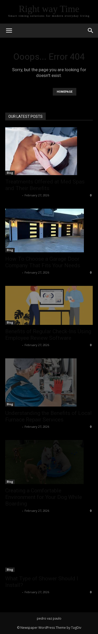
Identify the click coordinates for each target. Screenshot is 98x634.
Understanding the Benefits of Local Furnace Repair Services (48, 416)
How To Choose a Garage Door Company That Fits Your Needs (42, 262)
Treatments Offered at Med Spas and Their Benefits (45, 185)
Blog (10, 173)
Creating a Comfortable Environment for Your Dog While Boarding (43, 497)
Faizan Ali (13, 195)
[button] (90, 31)
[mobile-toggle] (9, 31)
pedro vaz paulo (49, 618)
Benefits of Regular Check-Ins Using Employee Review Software (48, 334)
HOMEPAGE (64, 91)
